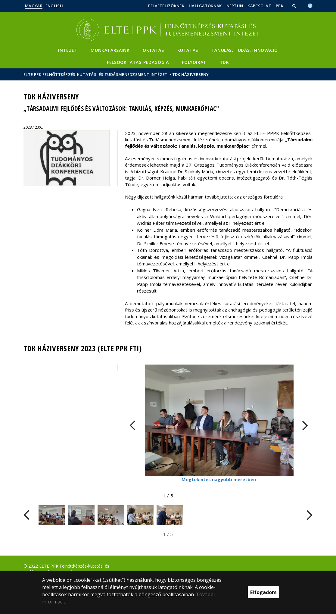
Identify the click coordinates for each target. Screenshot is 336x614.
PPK (279, 5)
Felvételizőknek (166, 5)
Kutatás (187, 50)
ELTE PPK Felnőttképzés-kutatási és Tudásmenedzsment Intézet (95, 74)
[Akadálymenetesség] (310, 5)
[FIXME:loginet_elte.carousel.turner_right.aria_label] (305, 426)
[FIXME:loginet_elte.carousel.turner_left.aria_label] (132, 426)
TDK (224, 62)
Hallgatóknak (205, 5)
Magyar (33, 5)
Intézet (67, 50)
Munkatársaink (110, 50)
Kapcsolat (259, 5)
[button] (294, 5)
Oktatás (153, 50)
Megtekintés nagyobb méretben (219, 479)
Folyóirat (194, 62)
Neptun (234, 5)
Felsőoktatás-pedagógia (138, 62)
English (54, 5)
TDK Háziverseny (190, 74)
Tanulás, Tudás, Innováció (244, 50)
